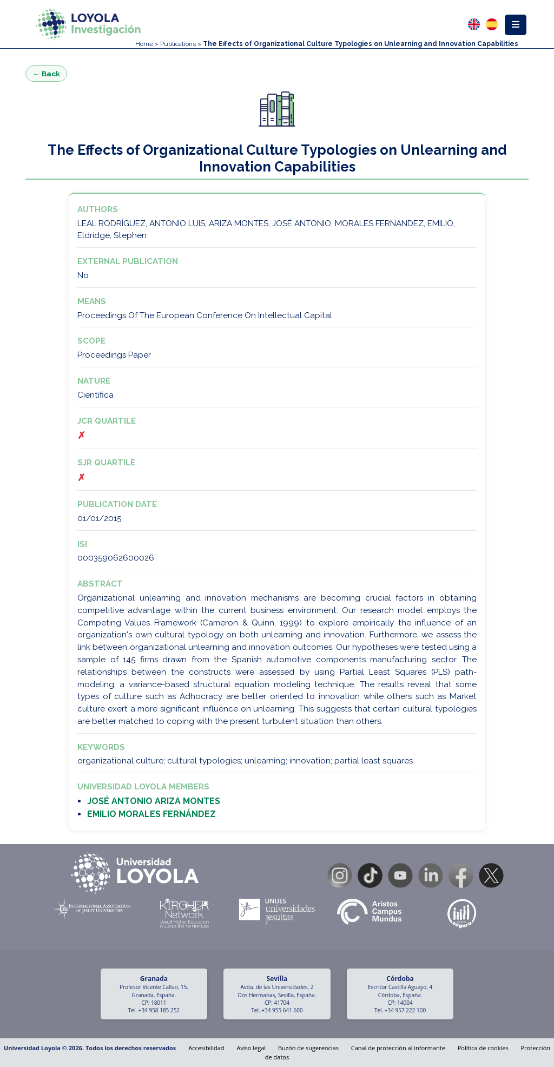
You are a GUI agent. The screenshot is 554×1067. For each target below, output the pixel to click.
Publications (178, 44)
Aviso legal (251, 1048)
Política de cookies (483, 1048)
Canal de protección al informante (398, 1048)
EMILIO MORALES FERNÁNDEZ (151, 814)
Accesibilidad (206, 1048)
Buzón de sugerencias (308, 1048)
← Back (46, 73)
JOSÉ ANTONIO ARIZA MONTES (153, 801)
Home (144, 44)
